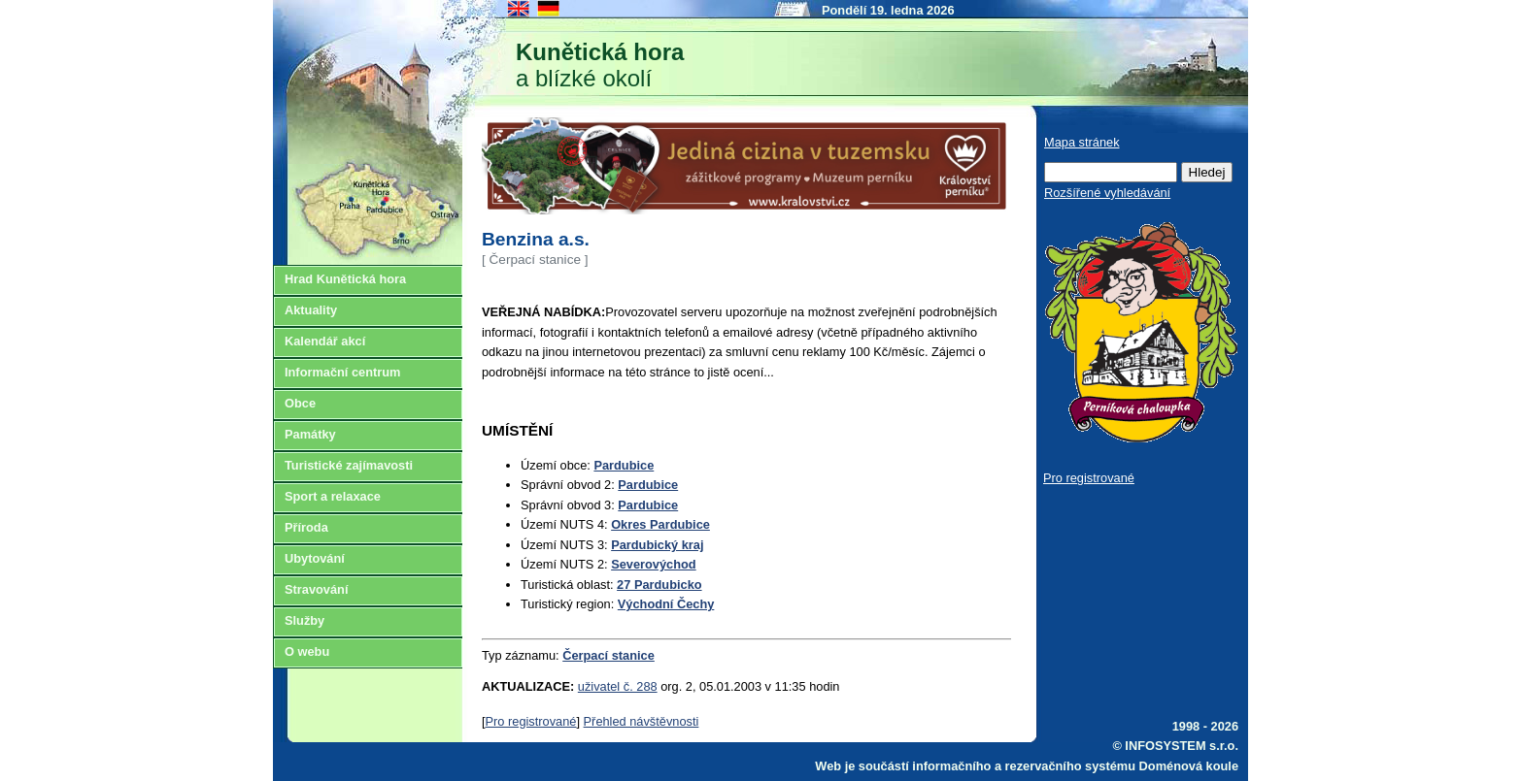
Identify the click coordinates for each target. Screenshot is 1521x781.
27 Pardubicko (659, 584)
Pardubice (623, 465)
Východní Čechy (666, 604)
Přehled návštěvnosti (641, 721)
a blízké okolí (600, 65)
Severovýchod (653, 564)
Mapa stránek (1082, 142)
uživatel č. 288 (618, 686)
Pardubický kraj (657, 544)
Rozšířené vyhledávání (1107, 192)
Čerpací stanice (608, 655)
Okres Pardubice (660, 524)
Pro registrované (531, 721)
